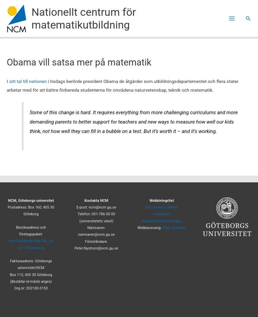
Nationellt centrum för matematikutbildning (84, 18)
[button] (248, 18)
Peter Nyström (174, 228)
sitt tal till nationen (28, 81)
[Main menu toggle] (232, 19)
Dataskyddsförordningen (162, 221)
